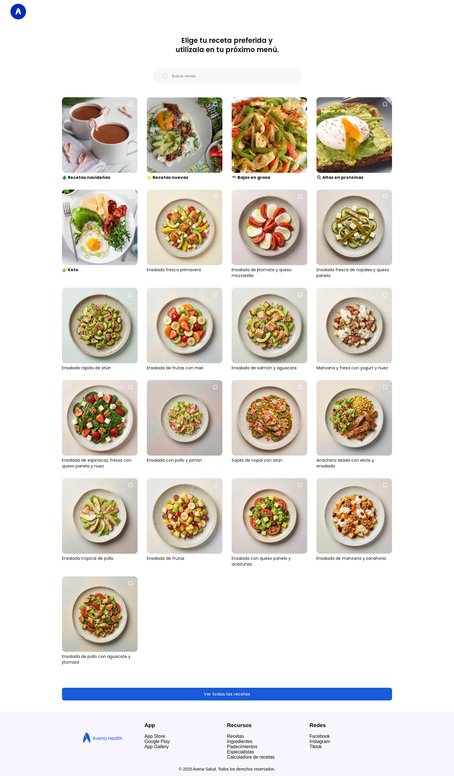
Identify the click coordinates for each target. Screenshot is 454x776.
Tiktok (316, 746)
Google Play (157, 741)
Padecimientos (242, 746)
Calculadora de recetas (251, 757)
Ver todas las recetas (227, 694)
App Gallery (156, 746)
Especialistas (240, 751)
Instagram (320, 741)
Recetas (235, 736)
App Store (154, 736)
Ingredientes (239, 741)
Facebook (320, 736)
